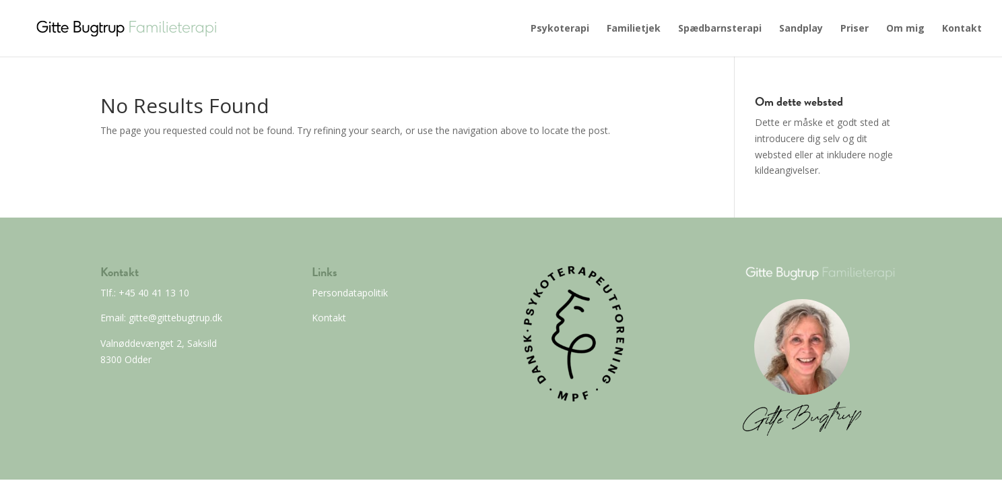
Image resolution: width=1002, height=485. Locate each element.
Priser (854, 29)
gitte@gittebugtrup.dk (174, 317)
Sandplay (801, 29)
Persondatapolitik (350, 292)
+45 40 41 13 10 (152, 292)
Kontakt (962, 29)
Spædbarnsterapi (720, 29)
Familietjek (634, 29)
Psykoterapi (560, 29)
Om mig (905, 29)
